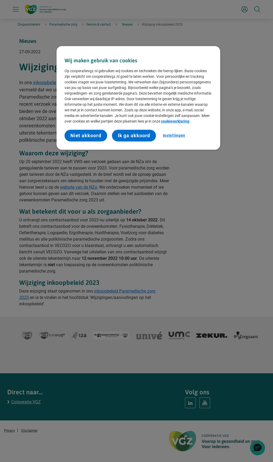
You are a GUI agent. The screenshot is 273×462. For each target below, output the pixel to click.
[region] (138, 98)
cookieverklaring (175, 121)
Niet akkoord (85, 135)
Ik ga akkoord (134, 135)
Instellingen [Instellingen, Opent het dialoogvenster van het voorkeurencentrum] (174, 135)
